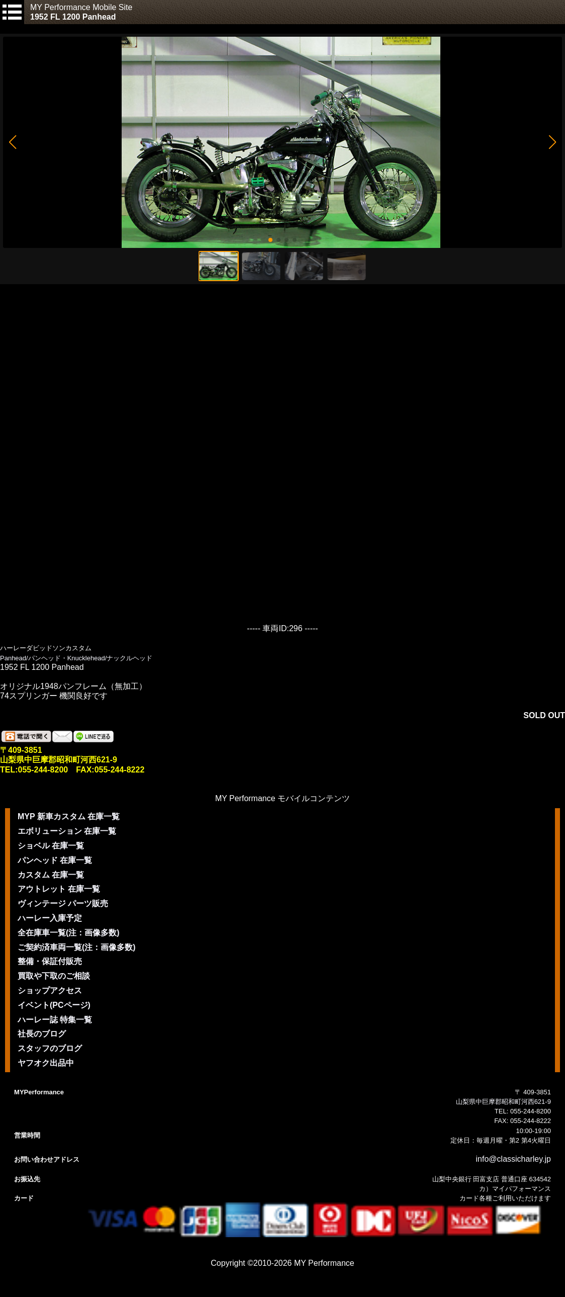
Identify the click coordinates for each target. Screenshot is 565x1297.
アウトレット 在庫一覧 (59, 889)
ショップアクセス (50, 990)
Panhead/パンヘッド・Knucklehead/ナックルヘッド (76, 658)
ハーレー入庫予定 (50, 918)
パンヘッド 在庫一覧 (55, 860)
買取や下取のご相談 (54, 976)
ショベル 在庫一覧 (51, 845)
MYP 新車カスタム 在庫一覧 (69, 816)
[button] (12, 142)
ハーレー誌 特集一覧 (55, 1019)
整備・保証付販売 (50, 961)
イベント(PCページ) (54, 1005)
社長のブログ (42, 1033)
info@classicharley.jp (513, 1159)
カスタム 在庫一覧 (51, 875)
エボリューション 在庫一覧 (67, 831)
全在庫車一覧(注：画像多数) (69, 932)
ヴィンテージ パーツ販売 (63, 903)
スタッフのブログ (50, 1048)
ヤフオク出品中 (46, 1063)
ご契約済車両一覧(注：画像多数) (77, 947)
